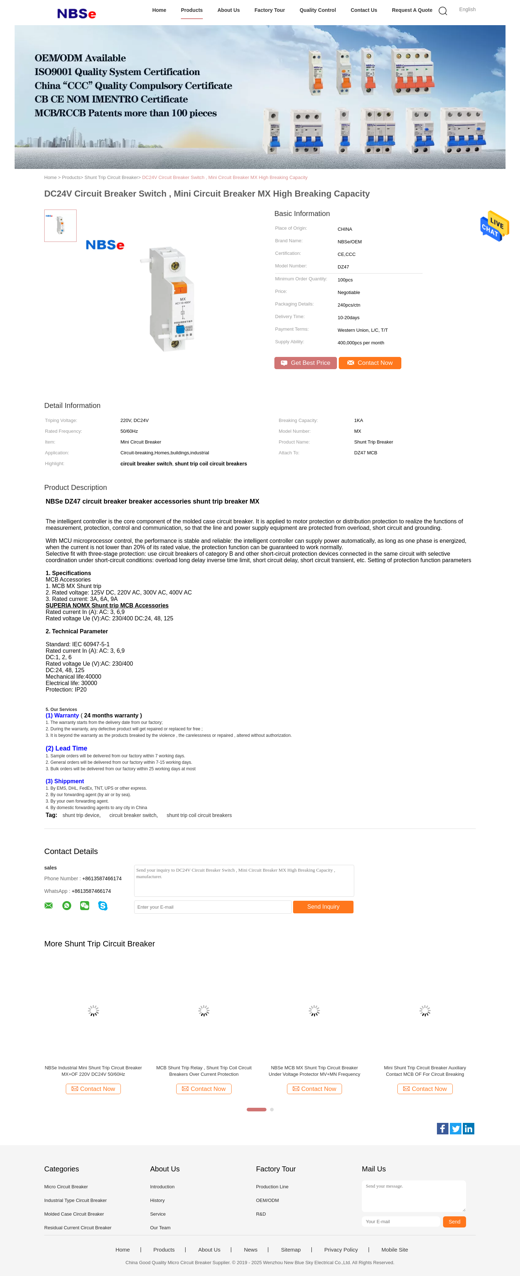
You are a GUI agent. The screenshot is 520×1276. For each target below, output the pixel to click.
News (250, 1249)
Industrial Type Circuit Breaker (75, 1200)
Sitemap (291, 1249)
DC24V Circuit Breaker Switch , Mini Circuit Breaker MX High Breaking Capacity (225, 177)
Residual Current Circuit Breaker (77, 1227)
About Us (229, 10)
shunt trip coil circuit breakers (199, 815)
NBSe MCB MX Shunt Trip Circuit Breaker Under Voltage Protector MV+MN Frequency (314, 1071)
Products (192, 10)
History (157, 1200)
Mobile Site (395, 1249)
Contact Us (364, 10)
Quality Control (318, 10)
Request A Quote (412, 10)
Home (159, 10)
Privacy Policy (341, 1249)
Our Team (160, 1227)
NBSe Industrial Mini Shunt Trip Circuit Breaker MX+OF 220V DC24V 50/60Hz (93, 1071)
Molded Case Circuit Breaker (74, 1214)
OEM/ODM (267, 1200)
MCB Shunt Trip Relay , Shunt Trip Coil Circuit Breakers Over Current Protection (203, 1071)
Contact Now (370, 362)
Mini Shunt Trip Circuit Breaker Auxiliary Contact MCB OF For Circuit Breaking (425, 1071)
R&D (261, 1214)
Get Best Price (305, 362)
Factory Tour (270, 10)
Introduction (162, 1186)
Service (157, 1214)
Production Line (272, 1186)
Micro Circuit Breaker (66, 1186)
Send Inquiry (323, 907)
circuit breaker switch (132, 815)
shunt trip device (81, 815)
